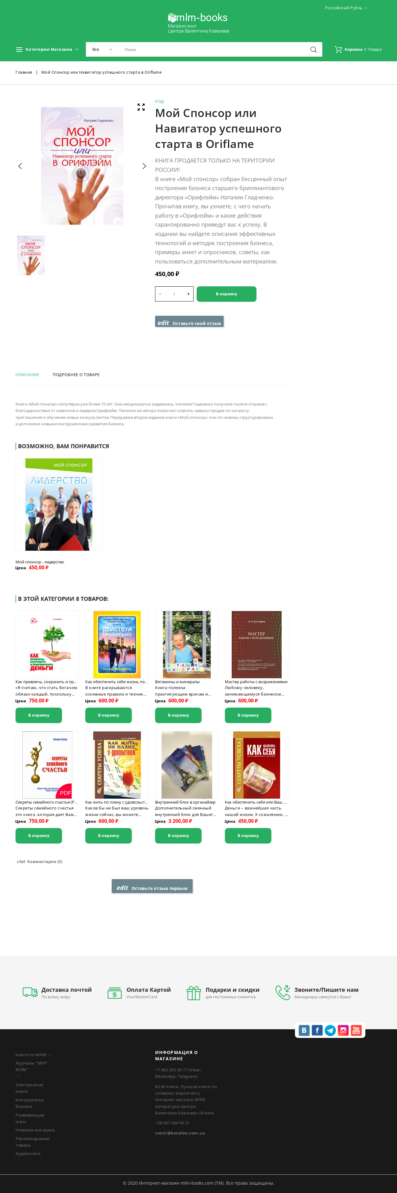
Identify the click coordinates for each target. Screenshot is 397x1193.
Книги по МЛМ (31, 1054)
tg (330, 1030)
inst (343, 1030)
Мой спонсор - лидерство (40, 562)
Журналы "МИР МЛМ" (31, 1066)
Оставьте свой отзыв (189, 323)
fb (317, 1030)
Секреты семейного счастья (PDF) (48, 802)
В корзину (226, 294)
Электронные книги (29, 1088)
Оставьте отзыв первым (152, 887)
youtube (356, 1030)
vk (304, 1030)
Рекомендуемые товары (33, 1142)
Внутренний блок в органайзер (185, 802)
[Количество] (174, 294)
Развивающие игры (30, 1118)
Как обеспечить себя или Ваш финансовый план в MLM (278, 802)
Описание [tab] (27, 374)
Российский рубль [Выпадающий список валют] (346, 8)
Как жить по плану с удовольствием (120, 802)
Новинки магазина (35, 1130)
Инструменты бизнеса (30, 1103)
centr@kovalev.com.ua (180, 1133)
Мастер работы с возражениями (256, 681)
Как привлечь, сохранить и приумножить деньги (63, 681)
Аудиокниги (28, 1153)
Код (159, 101)
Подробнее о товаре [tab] (76, 374)
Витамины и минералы (177, 681)
